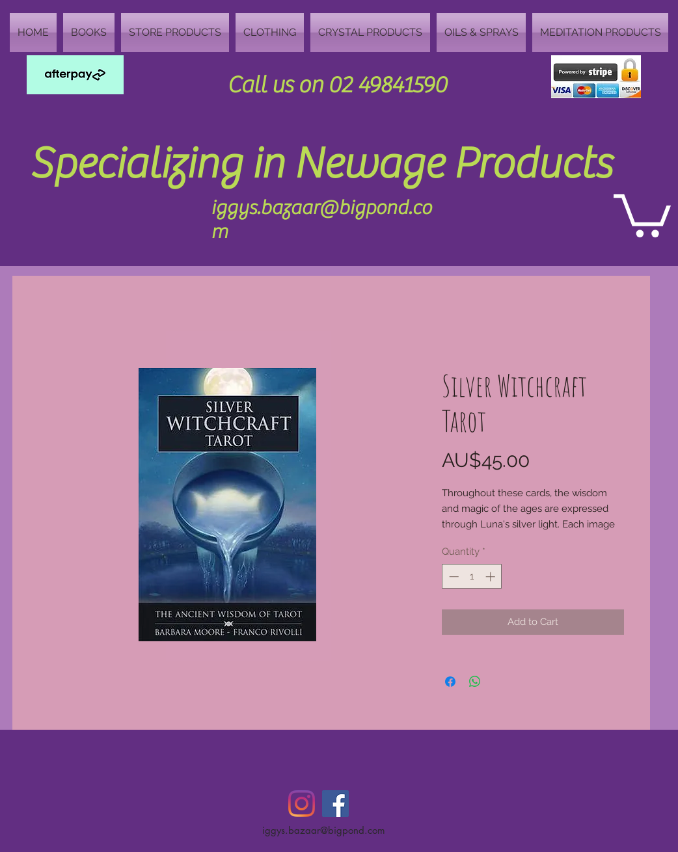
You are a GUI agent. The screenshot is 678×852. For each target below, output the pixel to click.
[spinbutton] (472, 577)
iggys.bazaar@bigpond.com (323, 830)
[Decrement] (452, 577)
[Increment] (491, 577)
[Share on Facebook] (450, 681)
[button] (642, 213)
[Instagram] (301, 803)
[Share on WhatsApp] (475, 681)
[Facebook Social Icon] (335, 803)
